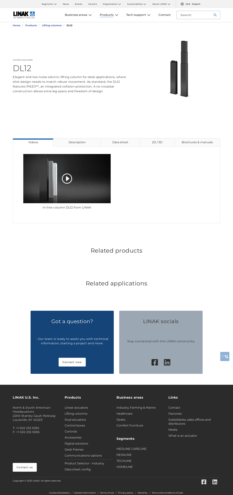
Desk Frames (74, 449)
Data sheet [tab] (120, 142)
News (66, 4)
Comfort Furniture (129, 425)
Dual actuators (75, 419)
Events (78, 4)
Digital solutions (76, 443)
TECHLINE (124, 461)
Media (172, 429)
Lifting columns (76, 413)
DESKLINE (124, 455)
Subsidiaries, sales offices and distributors (189, 422)
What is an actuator (182, 435)
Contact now (72, 362)
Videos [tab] (33, 142)
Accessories (73, 437)
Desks (120, 419)
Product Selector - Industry (84, 463)
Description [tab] (77, 142)
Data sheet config (78, 469)
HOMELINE (124, 467)
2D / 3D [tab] (157, 142)
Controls (71, 431)
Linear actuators (76, 407)
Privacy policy (125, 493)
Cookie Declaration (59, 493)
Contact (174, 407)
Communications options (83, 455)
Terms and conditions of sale (167, 493)
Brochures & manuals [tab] (197, 142)
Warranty (143, 493)
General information (85, 493)
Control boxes (75, 425)
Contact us (25, 467)
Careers (92, 4)
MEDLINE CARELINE (131, 449)
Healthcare (124, 413)
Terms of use (107, 493)
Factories (175, 413)
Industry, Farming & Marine (136, 407)
